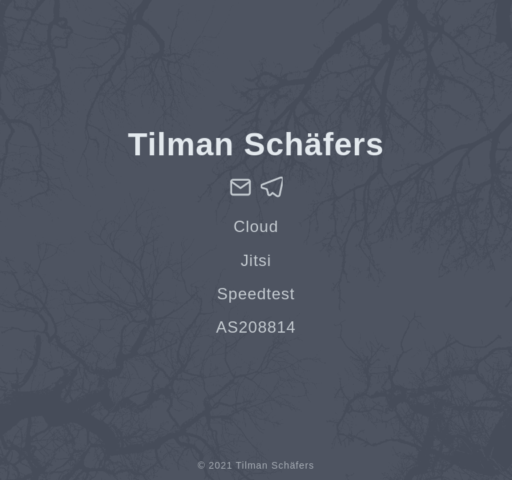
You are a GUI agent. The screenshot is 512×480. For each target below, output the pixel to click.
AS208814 (256, 327)
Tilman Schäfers (275, 465)
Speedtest (256, 294)
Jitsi (256, 260)
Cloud (256, 226)
